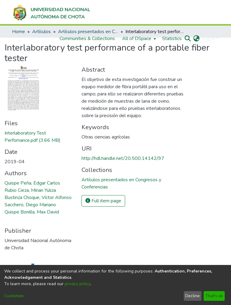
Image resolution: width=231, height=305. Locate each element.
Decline (192, 296)
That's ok (214, 296)
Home (18, 31)
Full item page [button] (103, 201)
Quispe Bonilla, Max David (32, 212)
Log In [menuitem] (208, 38)
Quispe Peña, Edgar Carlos (32, 183)
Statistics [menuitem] (172, 38)
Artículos (41, 31)
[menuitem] (138, 38)
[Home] (51, 12)
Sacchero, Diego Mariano (30, 204)
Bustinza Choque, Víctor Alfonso (38, 197)
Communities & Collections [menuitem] (87, 38)
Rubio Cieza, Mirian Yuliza (30, 190)
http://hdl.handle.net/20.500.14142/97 (123, 158)
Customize (14, 296)
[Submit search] (188, 38)
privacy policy (77, 284)
